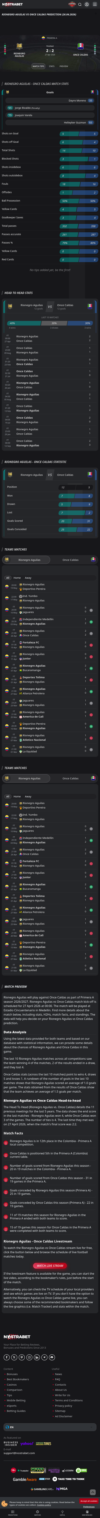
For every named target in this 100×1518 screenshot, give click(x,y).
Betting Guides (16, 1411)
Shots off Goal (10, 141)
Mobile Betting (16, 1400)
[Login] (87, 4)
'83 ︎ (91, 122)
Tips (9, 1395)
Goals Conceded (17, 529)
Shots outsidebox (12, 175)
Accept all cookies (89, 1501)
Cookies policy (44, 1505)
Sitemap (60, 1411)
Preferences (88, 1506)
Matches (37, 1513)
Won (10, 495)
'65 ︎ (10, 108)
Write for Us (62, 1395)
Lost (9, 512)
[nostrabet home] (17, 1337)
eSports (12, 1405)
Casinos (12, 1384)
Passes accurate (11, 234)
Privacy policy (63, 1405)
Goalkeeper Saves (12, 217)
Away (28, 577)
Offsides (7, 192)
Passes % (7, 242)
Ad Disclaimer (63, 1416)
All (7, 577)
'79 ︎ (10, 115)
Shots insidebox (11, 167)
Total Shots (8, 150)
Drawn (11, 504)
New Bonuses (87, 1513)
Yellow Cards (9, 209)
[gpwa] (38, 1470)
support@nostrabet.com (19, 1453)
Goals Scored (15, 520)
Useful (62, 1513)
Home (17, 577)
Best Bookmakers (18, 1379)
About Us (61, 1390)
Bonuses (12, 1374)
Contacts (60, 1384)
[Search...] (79, 4)
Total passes (9, 225)
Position (12, 486)
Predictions (12, 1513)
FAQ (57, 1379)
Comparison (14, 1390)
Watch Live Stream (50, 1266)
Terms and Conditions (69, 1400)
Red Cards (8, 259)
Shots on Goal (10, 133)
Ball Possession (11, 200)
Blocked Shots (10, 158)
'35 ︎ (91, 100)
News (58, 1374)
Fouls (5, 183)
